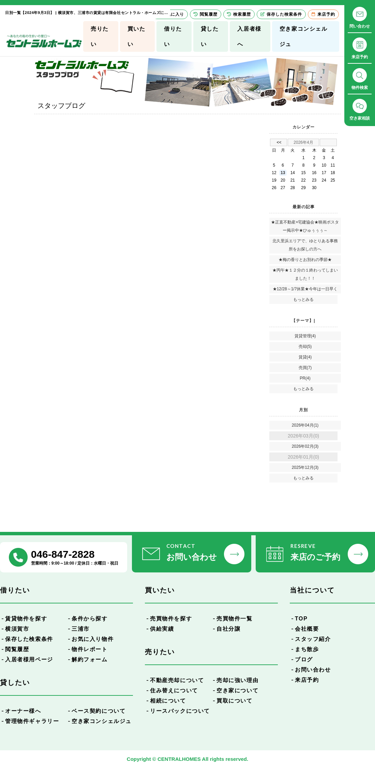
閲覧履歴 (17, 649)
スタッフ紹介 (313, 639)
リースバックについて (180, 711)
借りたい (173, 36)
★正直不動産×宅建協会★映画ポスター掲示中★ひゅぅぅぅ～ (305, 226)
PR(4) (305, 378)
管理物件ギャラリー (32, 721)
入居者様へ (249, 36)
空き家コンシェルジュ (304, 36)
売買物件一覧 (234, 618)
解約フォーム (90, 659)
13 (283, 172)
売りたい (100, 36)
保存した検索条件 (29, 639)
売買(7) (305, 367)
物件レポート (90, 649)
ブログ (304, 659)
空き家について (237, 690)
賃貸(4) (305, 357)
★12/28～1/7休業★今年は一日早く (305, 289)
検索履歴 (239, 14)
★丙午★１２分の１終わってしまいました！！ (305, 274)
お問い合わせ (313, 670)
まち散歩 (307, 649)
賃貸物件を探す (26, 618)
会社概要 (307, 629)
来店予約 (307, 680)
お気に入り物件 (93, 639)
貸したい (210, 36)
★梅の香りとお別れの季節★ (305, 259)
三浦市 (81, 629)
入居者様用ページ (29, 659)
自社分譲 (228, 629)
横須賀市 (17, 629)
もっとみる (303, 299)
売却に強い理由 (237, 680)
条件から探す (90, 618)
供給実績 (162, 629)
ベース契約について (98, 711)
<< (278, 142)
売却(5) (305, 346)
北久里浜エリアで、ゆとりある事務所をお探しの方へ (305, 245)
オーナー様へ (23, 711)
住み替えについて (174, 690)
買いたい (136, 36)
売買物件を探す (171, 618)
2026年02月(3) (305, 446)
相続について (168, 701)
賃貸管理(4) (305, 336)
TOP (301, 618)
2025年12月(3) (305, 467)
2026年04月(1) (305, 425)
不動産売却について (177, 680)
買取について (234, 701)
